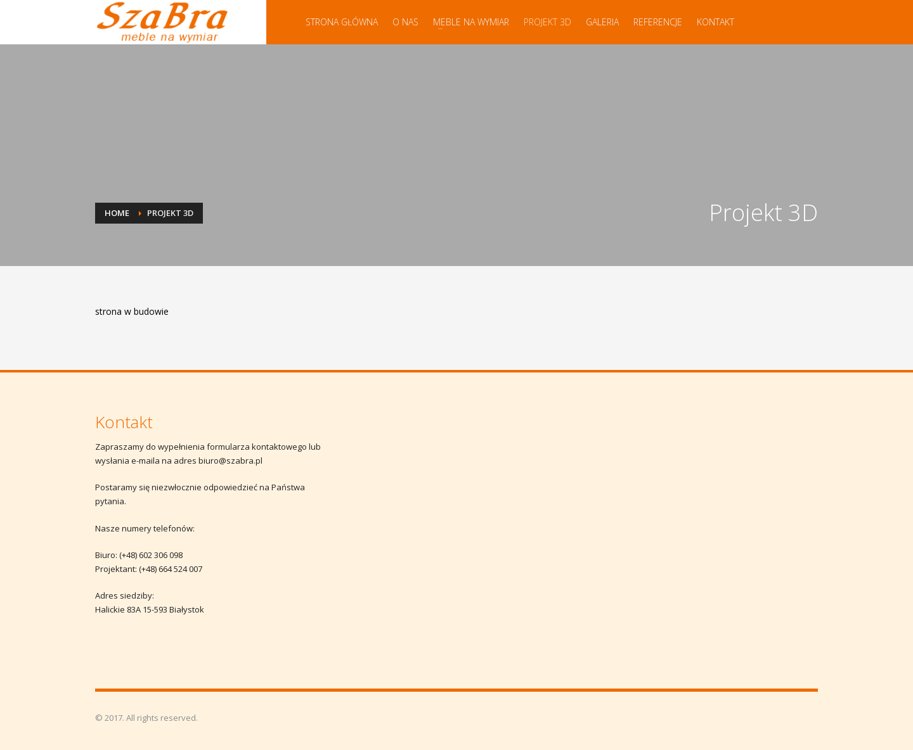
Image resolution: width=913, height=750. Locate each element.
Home (117, 213)
